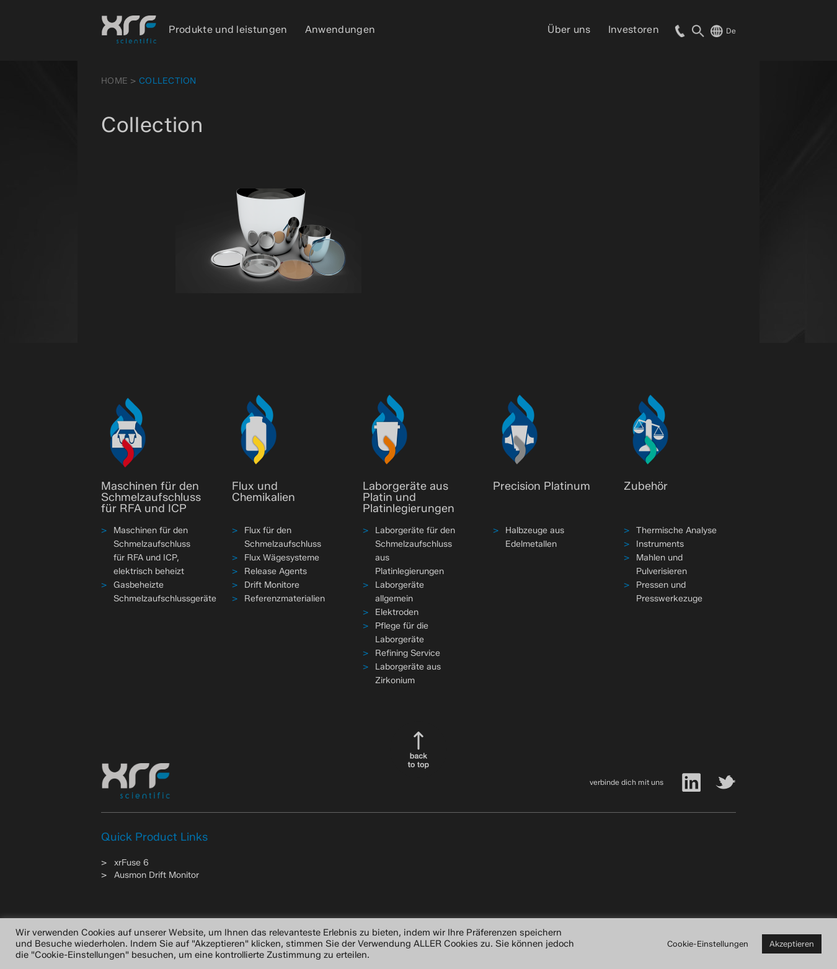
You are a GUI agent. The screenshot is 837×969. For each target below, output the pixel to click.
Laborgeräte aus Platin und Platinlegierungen (408, 497)
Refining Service (407, 653)
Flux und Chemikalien (263, 491)
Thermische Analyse (676, 530)
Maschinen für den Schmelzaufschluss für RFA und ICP (151, 497)
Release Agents (275, 571)
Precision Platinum (541, 486)
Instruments (660, 544)
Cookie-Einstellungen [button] (707, 944)
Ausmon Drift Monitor (156, 875)
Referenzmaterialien (284, 598)
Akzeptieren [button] (791, 944)
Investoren (633, 29)
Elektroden (396, 612)
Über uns (569, 29)
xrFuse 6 (131, 862)
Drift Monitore (271, 585)
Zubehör (646, 486)
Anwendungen (340, 29)
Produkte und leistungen (228, 29)
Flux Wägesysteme (281, 557)
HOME (114, 81)
